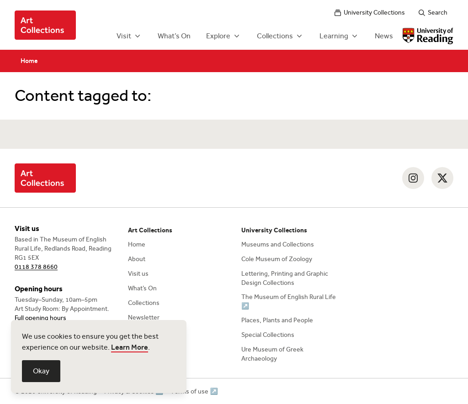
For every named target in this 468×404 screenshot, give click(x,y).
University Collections (370, 12)
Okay (41, 371)
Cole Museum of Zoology (276, 259)
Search (433, 12)
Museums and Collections (277, 244)
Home (29, 61)
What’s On (174, 35)
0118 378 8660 (36, 267)
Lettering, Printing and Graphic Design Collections (284, 278)
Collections (280, 36)
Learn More (129, 347)
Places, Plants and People (277, 320)
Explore (223, 36)
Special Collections (267, 335)
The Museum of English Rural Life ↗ (288, 301)
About (136, 259)
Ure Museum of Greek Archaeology (272, 354)
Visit (129, 36)
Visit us (138, 274)
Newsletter (144, 317)
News (384, 35)
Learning (339, 36)
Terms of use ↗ (194, 391)
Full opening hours (40, 318)
